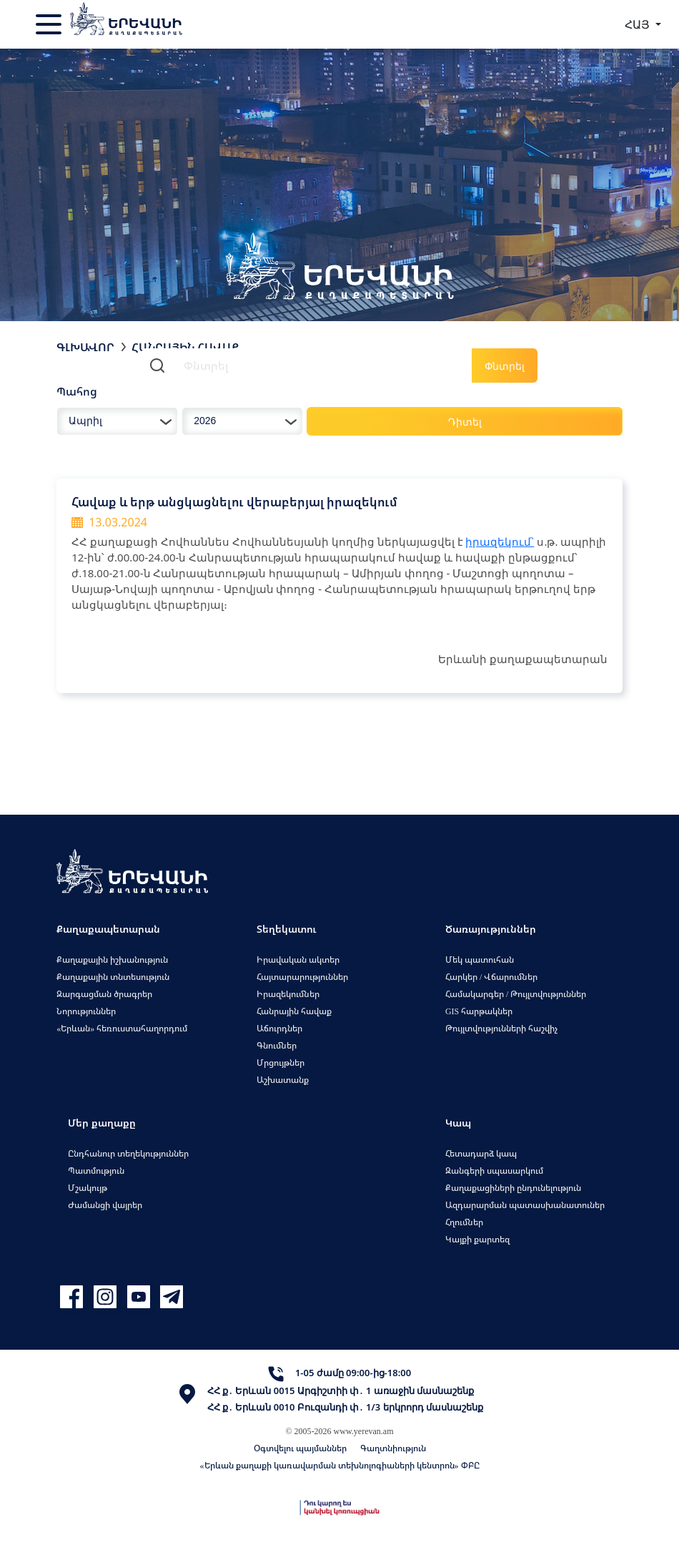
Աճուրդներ (279, 1028)
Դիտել (465, 421)
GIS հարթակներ (478, 1011)
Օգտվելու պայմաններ (300, 1448)
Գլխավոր (85, 347)
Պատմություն (96, 1170)
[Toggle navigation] (50, 24)
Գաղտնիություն (393, 1448)
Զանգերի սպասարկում (494, 1170)
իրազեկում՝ (499, 541)
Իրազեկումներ (288, 994)
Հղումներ (464, 1222)
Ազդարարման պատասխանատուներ (525, 1205)
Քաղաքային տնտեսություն (112, 977)
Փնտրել (505, 366)
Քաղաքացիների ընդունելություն (513, 1188)
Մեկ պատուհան (479, 959)
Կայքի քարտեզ (477, 1239)
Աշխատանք (283, 1080)
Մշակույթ (87, 1188)
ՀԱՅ (639, 24)
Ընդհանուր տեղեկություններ (128, 1153)
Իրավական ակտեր (298, 959)
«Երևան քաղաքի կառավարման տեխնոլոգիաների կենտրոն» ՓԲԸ (340, 1465)
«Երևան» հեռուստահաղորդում (121, 1028)
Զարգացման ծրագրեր (104, 994)
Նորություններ (86, 1011)
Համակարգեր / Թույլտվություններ (515, 994)
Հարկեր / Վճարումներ (491, 977)
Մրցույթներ (280, 1062)
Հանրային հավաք (294, 1011)
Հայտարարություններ (302, 977)
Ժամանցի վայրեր (105, 1205)
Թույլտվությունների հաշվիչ (501, 1028)
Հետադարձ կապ (481, 1153)
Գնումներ (277, 1045)
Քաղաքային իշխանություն (112, 959)
